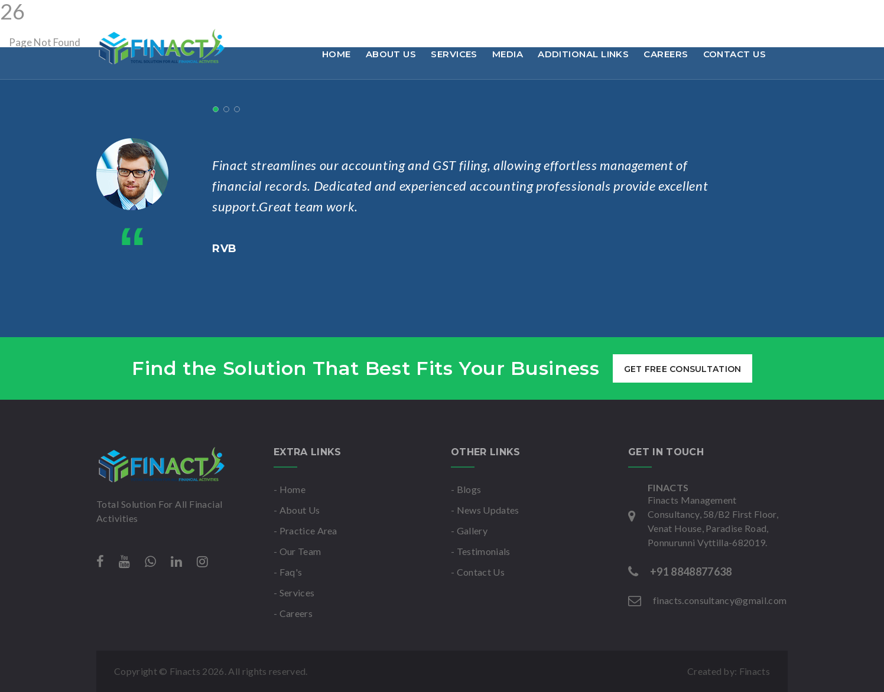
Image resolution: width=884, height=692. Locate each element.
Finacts (754, 671)
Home (336, 54)
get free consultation (683, 369)
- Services (294, 592)
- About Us (297, 509)
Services (454, 54)
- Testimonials (480, 551)
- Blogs (466, 489)
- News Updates (485, 509)
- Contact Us (478, 571)
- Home (290, 489)
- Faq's (288, 571)
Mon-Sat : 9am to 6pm (420, 14)
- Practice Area (305, 530)
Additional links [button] (583, 54)
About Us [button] (391, 54)
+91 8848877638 (141, 14)
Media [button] (507, 54)
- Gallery (469, 530)
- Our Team (297, 551)
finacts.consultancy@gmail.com (275, 14)
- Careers (293, 613)
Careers (666, 54)
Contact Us (734, 54)
